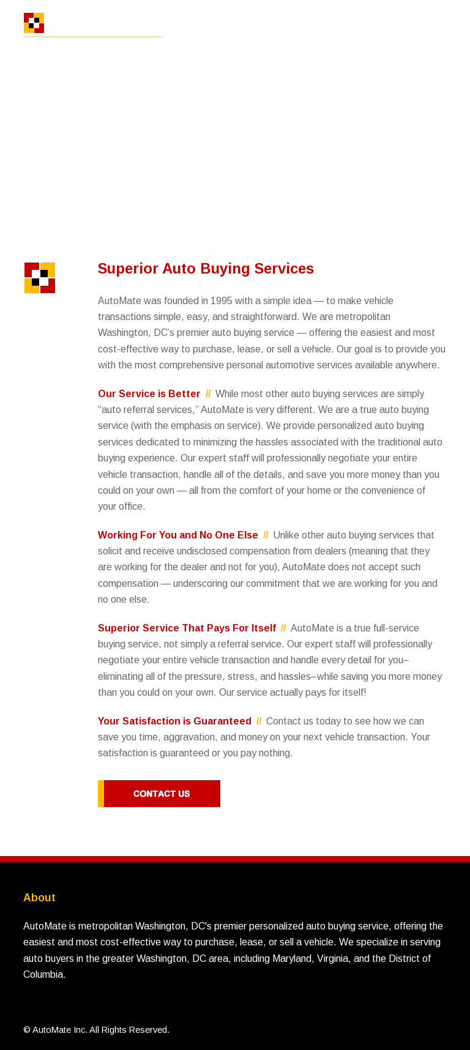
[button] (440, 29)
